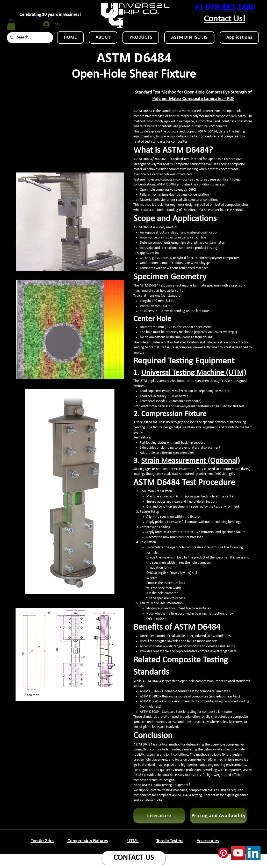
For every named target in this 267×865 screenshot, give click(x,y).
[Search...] (29, 37)
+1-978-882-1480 (224, 7)
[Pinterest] (223, 853)
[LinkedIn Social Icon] (253, 853)
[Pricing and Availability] (218, 815)
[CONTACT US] (133, 858)
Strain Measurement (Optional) (190, 461)
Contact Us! (224, 19)
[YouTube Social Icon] (238, 853)
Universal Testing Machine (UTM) (193, 373)
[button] (11, 24)
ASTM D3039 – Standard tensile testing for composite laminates (186, 712)
